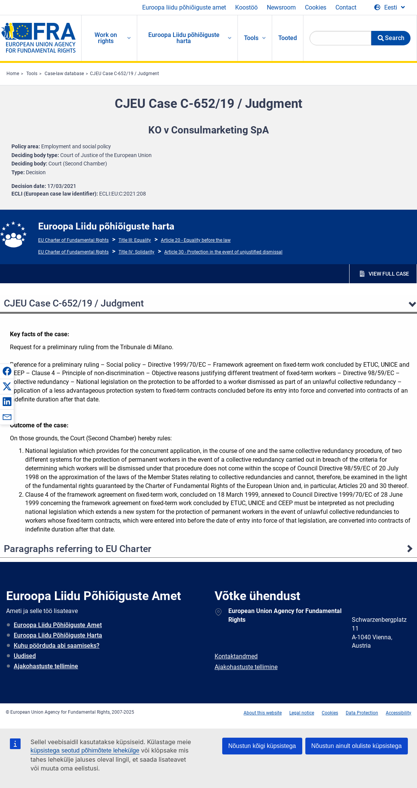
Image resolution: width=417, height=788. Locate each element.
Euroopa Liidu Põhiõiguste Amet (58, 625)
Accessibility (398, 713)
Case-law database (64, 73)
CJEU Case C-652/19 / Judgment (124, 73)
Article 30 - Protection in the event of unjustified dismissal (223, 252)
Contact (345, 7)
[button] (7, 371)
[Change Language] (389, 7)
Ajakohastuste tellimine (46, 666)
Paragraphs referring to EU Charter (77, 548)
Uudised (25, 656)
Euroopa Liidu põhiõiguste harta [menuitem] (184, 38)
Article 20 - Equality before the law (196, 240)
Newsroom (281, 7)
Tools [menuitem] (251, 38)
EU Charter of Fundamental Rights (73, 240)
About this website (263, 713)
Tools (31, 73)
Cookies (315, 7)
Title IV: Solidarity (136, 252)
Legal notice (301, 713)
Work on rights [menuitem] (106, 38)
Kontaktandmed (236, 656)
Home (12, 73)
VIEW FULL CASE (389, 274)
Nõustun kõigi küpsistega (262, 746)
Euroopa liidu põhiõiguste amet (184, 7)
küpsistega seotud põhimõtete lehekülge (85, 750)
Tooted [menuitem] (287, 38)
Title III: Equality (135, 240)
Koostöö (246, 7)
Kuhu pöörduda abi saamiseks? (56, 645)
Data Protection (362, 713)
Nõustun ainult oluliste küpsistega (356, 746)
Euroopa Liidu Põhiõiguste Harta (58, 635)
